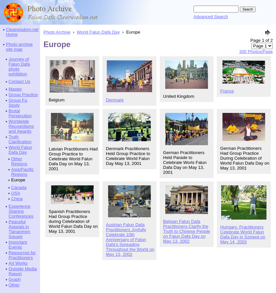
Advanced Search (211, 16)
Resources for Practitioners (22, 255)
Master (15, 89)
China (17, 198)
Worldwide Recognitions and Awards (21, 126)
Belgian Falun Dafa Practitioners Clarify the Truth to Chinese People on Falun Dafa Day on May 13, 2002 (186, 231)
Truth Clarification (20, 139)
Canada (19, 187)
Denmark (115, 99)
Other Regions (19, 161)
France (227, 91)
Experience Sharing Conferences (21, 211)
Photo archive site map (19, 47)
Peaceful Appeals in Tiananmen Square (19, 229)
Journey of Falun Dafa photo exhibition (19, 66)
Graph (15, 279)
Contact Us (19, 81)
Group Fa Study (18, 103)
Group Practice (23, 94)
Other (14, 284)
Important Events (18, 245)
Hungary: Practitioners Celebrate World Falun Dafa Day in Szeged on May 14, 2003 (242, 234)
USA (15, 193)
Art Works (18, 263)
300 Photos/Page (256, 51)
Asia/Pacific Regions (22, 172)
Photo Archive (56, 32)
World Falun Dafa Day (20, 150)
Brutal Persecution (20, 113)
